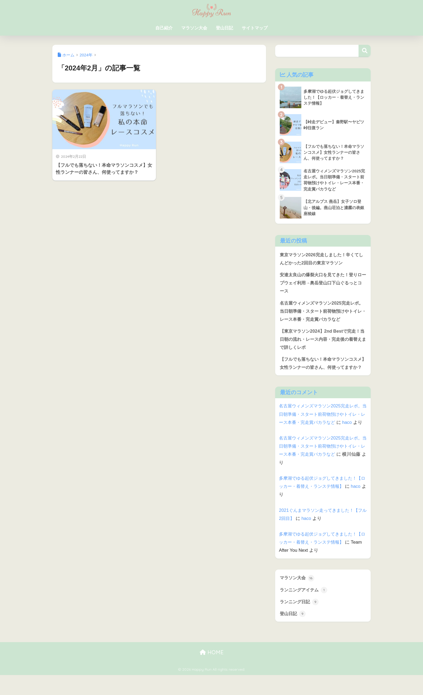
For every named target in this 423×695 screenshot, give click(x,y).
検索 (365, 51)
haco (284, 441)
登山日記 (224, 28)
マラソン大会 (194, 28)
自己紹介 (164, 28)
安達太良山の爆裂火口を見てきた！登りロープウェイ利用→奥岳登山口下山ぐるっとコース (321, 283)
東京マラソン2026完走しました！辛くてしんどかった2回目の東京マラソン (321, 259)
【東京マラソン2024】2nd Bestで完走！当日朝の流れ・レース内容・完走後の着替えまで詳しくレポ (322, 341)
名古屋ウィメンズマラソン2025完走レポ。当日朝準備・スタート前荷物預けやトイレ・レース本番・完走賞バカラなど (321, 312)
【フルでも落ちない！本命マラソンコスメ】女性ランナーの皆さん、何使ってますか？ (321, 369)
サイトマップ (255, 28)
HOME (212, 672)
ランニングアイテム (305, 609)
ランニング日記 (300, 621)
